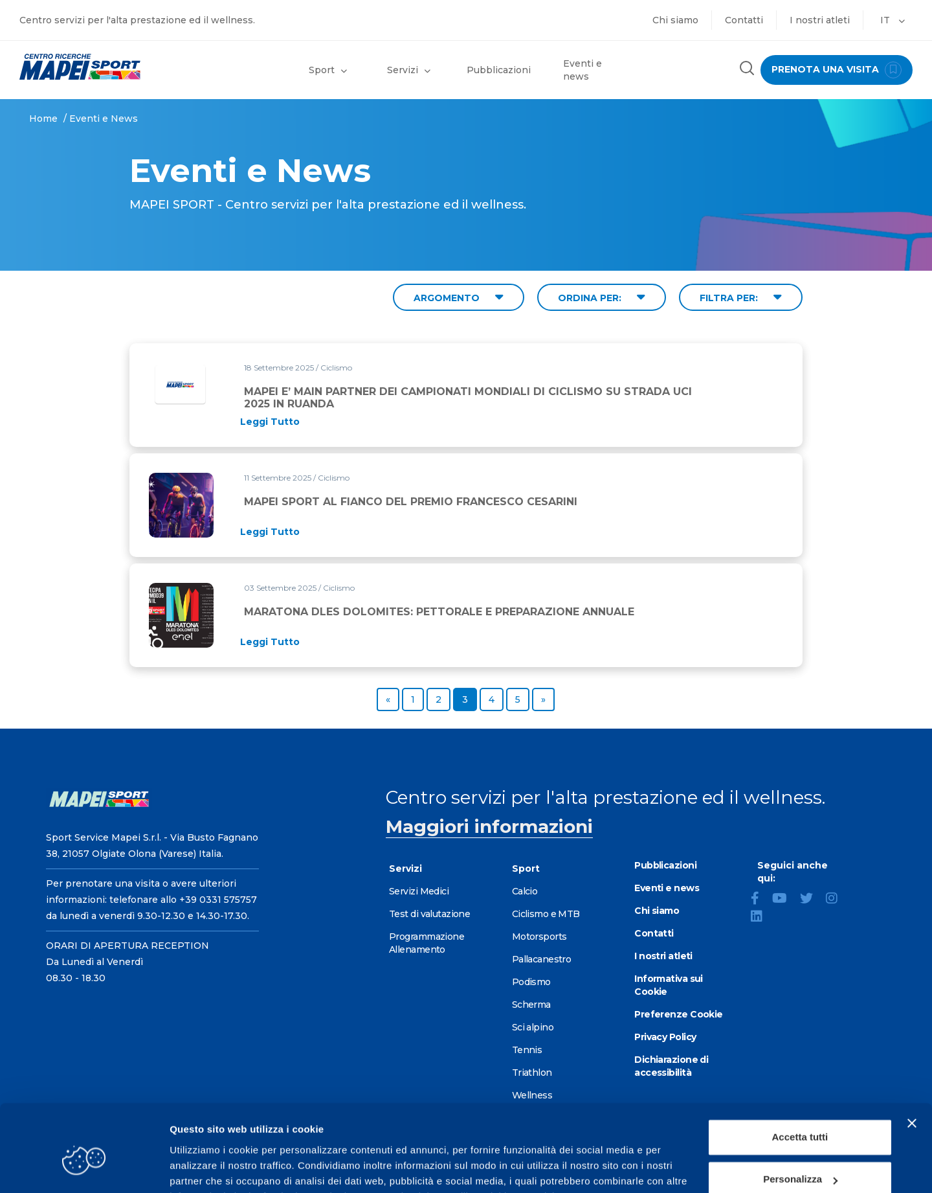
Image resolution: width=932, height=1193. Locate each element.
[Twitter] (811, 899)
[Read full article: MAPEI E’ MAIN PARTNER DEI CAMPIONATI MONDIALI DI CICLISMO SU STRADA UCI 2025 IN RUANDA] (270, 422)
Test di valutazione (429, 914)
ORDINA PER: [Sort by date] (601, 297)
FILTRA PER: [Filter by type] (741, 297)
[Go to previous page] (388, 699)
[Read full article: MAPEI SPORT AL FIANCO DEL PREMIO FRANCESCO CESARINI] (270, 532)
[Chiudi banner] (911, 1058)
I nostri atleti (820, 20)
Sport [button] (328, 70)
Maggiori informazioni (489, 826)
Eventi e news (582, 70)
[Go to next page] (543, 699)
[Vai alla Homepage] (116, 67)
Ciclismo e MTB (546, 914)
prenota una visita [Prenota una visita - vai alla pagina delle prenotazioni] (836, 70)
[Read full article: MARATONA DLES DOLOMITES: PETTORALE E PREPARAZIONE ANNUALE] (270, 642)
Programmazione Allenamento (426, 943)
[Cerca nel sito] (746, 69)
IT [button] (892, 20)
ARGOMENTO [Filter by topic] (459, 297)
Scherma (531, 1004)
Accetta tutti (800, 1072)
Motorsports (539, 936)
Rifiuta (800, 1157)
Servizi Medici (419, 891)
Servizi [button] (408, 70)
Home (43, 118)
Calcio (525, 891)
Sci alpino (532, 1027)
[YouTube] (784, 899)
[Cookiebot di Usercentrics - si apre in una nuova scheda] (83, 1167)
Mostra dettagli (204, 1167)
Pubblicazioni (499, 70)
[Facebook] (760, 899)
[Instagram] (837, 899)
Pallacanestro (541, 959)
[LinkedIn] (762, 918)
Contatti (744, 20)
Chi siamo (675, 20)
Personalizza (800, 1114)
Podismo (531, 982)
